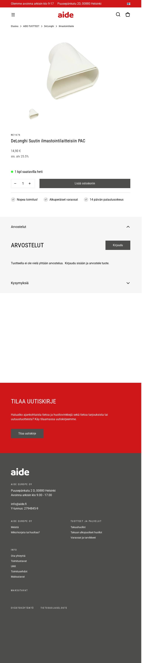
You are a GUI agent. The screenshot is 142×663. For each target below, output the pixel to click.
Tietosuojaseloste (54, 608)
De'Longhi (49, 26)
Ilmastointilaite (66, 26)
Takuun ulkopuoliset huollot (86, 532)
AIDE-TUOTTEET (31, 26)
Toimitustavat (19, 561)
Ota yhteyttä (18, 555)
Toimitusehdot (19, 571)
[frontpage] (44, 471)
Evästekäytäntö (22, 608)
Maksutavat (18, 576)
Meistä (15, 527)
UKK (13, 566)
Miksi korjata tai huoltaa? (25, 532)
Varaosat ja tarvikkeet (83, 537)
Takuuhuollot (78, 527)
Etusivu (14, 26)
